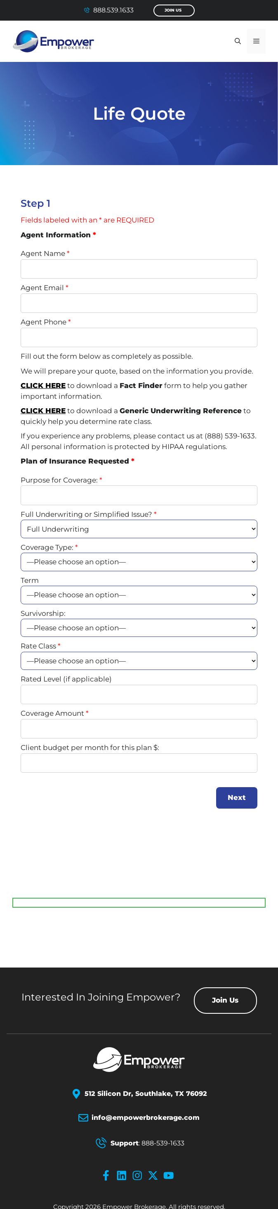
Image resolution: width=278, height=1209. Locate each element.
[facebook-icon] (108, 1175)
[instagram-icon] (139, 1175)
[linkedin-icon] (123, 1175)
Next (237, 797)
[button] (238, 41)
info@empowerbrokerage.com (146, 1117)
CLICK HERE (43, 385)
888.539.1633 (113, 10)
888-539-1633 (162, 1143)
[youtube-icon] (170, 1175)
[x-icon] (155, 1175)
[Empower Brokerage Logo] (139, 1059)
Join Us (173, 10)
